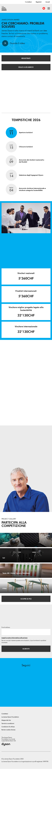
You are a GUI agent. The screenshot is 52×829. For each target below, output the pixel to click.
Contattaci (28, 2)
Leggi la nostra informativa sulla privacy (14, 698)
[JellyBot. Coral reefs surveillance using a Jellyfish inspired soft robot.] (26, 547)
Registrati (38, 2)
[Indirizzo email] (26, 692)
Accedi (48, 2)
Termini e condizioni (8, 783)
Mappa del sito (6, 780)
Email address (6, 687)
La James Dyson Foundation (10, 777)
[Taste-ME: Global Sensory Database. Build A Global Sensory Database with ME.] (26, 608)
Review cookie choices (8, 790)
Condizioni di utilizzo (8, 787)
